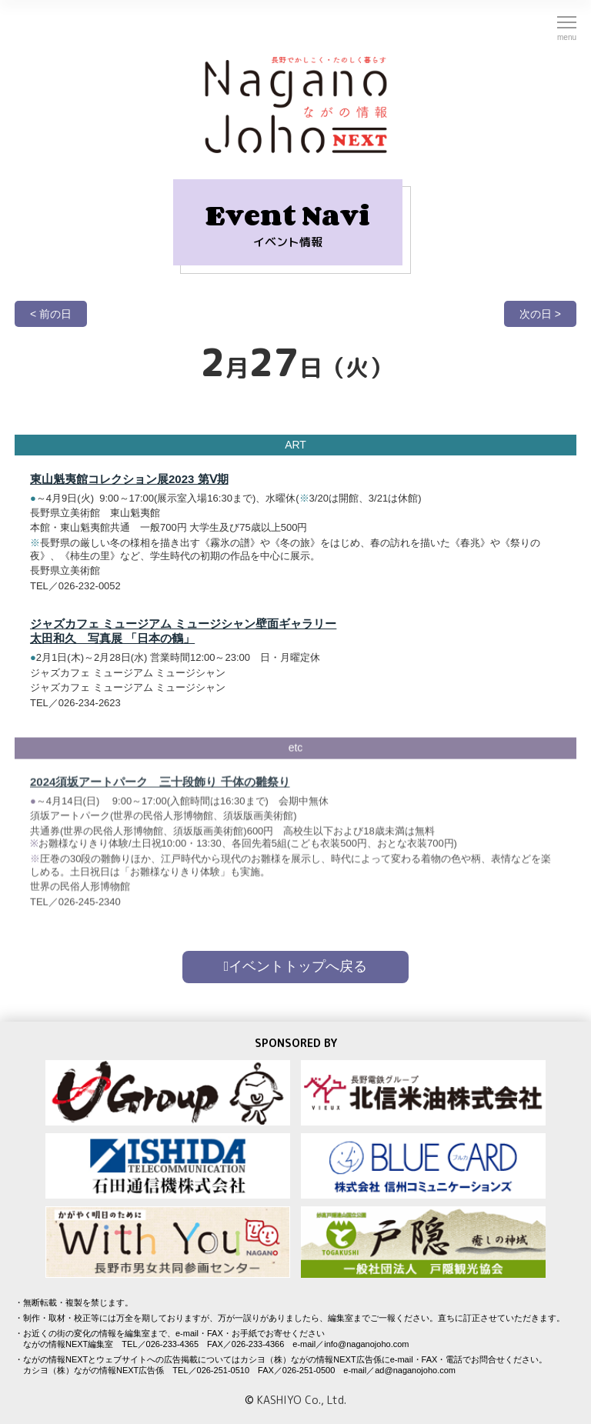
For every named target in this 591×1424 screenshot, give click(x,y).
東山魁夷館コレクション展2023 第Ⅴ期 (129, 478)
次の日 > (540, 314)
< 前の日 (51, 314)
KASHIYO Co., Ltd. (301, 1399)
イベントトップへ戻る (296, 966)
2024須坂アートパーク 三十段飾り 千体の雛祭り (160, 786)
